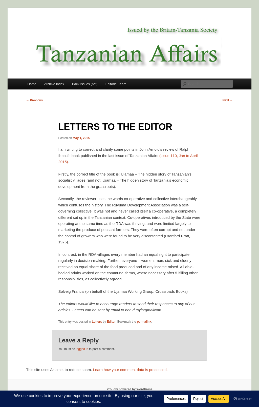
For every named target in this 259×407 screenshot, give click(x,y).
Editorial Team (115, 84)
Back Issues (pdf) (84, 84)
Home (31, 84)
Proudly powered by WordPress (129, 389)
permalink (144, 321)
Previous (34, 100)
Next (227, 100)
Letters (97, 321)
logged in (82, 349)
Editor (111, 321)
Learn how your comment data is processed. (130, 369)
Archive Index (54, 84)
